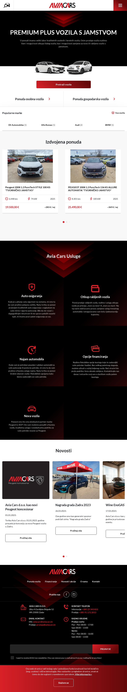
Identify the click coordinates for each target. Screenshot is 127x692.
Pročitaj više (26, 538)
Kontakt (96, 581)
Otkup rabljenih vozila (95, 296)
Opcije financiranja (95, 356)
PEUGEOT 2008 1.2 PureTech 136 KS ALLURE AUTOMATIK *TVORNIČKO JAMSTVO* (92, 189)
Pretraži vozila (63, 84)
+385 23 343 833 (90, 609)
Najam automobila (32, 359)
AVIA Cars (63, 5)
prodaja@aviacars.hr (46, 624)
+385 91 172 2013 (87, 612)
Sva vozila (120, 113)
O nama (84, 581)
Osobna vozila (49, 99)
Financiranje (51, 581)
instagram (74, 595)
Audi (78, 125)
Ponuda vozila (33, 581)
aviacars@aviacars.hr (43, 621)
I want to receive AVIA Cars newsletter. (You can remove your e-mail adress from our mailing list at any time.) (59, 658)
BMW (109, 125)
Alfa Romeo (48, 125)
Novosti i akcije (68, 581)
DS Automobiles (17, 125)
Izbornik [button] (120, 5)
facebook (66, 595)
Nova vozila (31, 415)
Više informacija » (83, 674)
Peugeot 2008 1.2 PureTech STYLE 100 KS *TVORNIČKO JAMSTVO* (27, 189)
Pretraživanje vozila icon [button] (8, 5)
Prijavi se (105, 649)
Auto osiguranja (31, 295)
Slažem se (63, 682)
